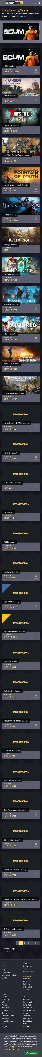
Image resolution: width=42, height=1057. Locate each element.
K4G (3, 1024)
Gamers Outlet (28, 1002)
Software (26, 990)
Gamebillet (27, 999)
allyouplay (5, 999)
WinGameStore (28, 1026)
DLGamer (5, 1005)
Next (35, 31)
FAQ (3, 966)
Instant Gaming (7, 1021)
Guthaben (26, 984)
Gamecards (27, 981)
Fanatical (5, 1010)
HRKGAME (5, 1018)
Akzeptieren (31, 1053)
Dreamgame (6, 1008)
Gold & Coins (27, 987)
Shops (4, 994)
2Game (4, 997)
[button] (34, 3)
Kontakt (4, 978)
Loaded (25, 1013)
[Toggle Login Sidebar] (39, 3)
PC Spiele (26, 979)
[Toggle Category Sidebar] (2, 3)
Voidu (25, 1024)
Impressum (6, 972)
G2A (24, 997)
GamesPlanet (27, 1008)
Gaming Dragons (29, 1010)
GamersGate (27, 1005)
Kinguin (4, 1026)
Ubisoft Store (27, 1021)
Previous (6, 31)
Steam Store (27, 1018)
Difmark (4, 1002)
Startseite (5, 949)
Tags (13, 949)
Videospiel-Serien (29, 972)
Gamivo (4, 1013)
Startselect (27, 1016)
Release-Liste (28, 966)
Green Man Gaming (8, 1016)
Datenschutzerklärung (9, 975)
